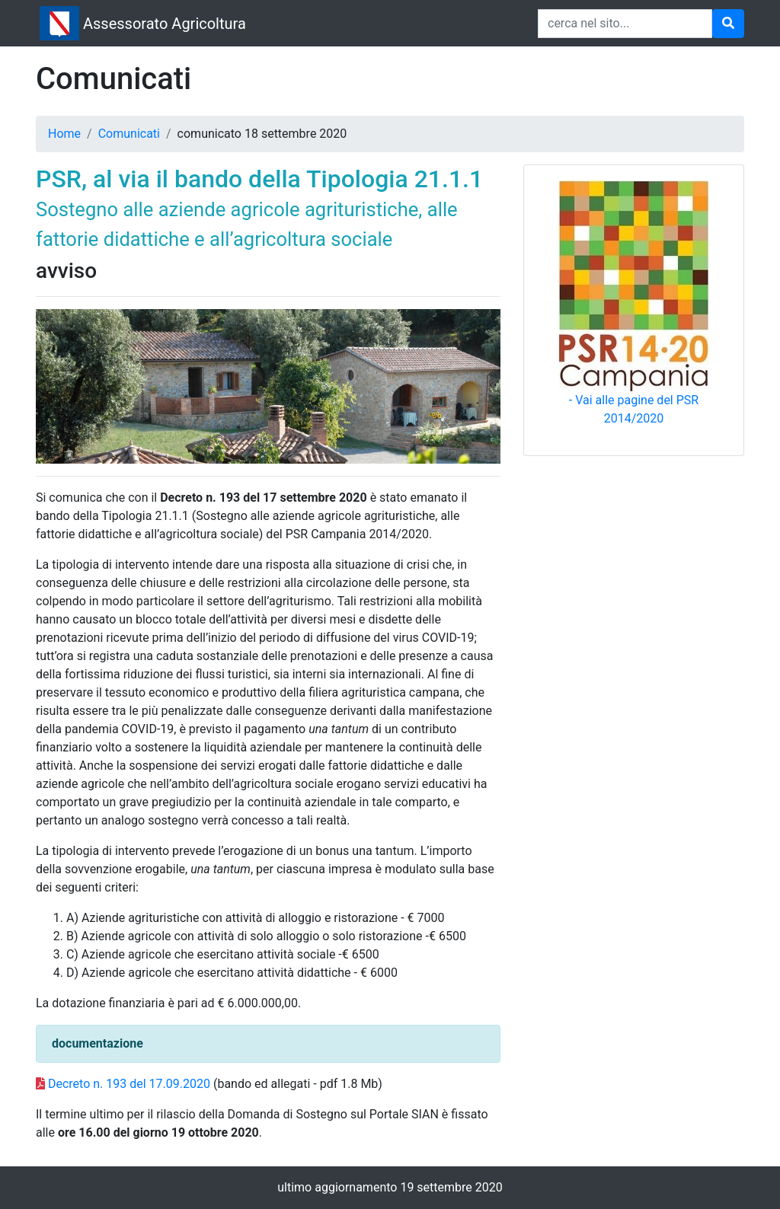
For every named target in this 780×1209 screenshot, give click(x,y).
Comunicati (129, 133)
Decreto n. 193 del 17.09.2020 (129, 1084)
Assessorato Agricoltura (164, 23)
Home (64, 133)
